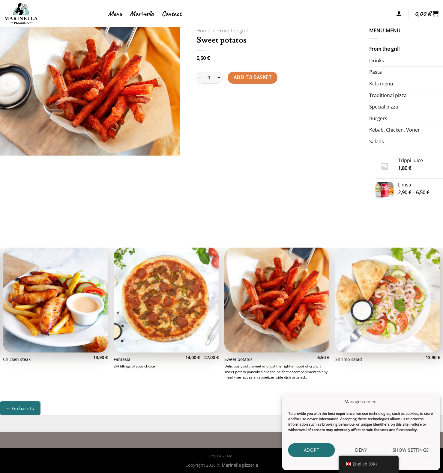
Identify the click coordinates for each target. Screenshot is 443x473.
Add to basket (252, 77)
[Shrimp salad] (387, 300)
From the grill (232, 30)
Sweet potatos (238, 359)
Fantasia (122, 359)
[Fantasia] (166, 300)
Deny (361, 450)
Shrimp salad (348, 359)
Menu (115, 13)
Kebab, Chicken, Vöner (394, 129)
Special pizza (383, 106)
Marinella (142, 13)
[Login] (399, 13)
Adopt (311, 450)
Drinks (376, 60)
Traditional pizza (388, 95)
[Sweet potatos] (276, 300)
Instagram (221, 456)
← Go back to (20, 408)
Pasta (375, 72)
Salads (376, 141)
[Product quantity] (209, 78)
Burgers (378, 118)
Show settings (411, 450)
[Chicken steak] (55, 300)
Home (203, 30)
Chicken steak (17, 359)
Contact (171, 13)
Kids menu (381, 83)
